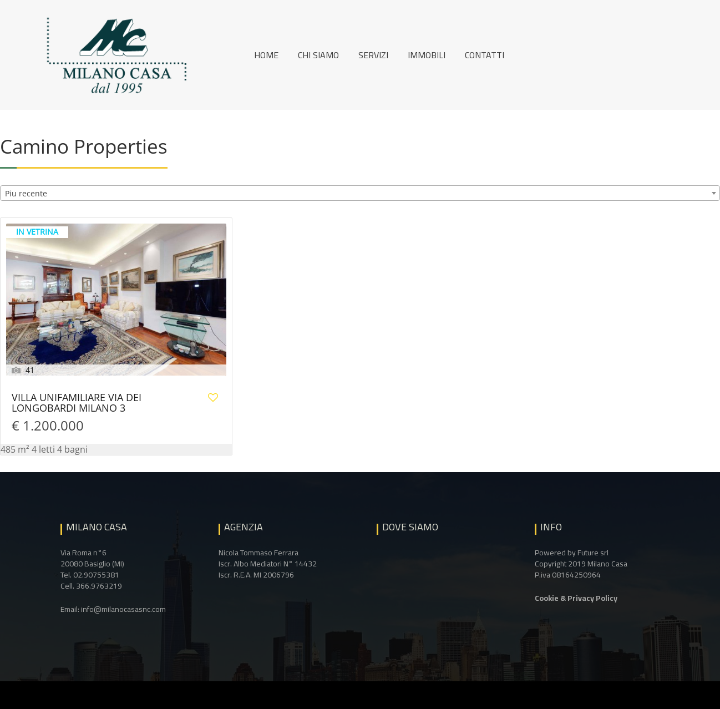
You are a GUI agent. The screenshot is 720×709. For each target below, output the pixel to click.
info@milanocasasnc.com (123, 609)
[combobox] (360, 193)
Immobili (426, 54)
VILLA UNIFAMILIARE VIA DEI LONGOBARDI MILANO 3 (76, 403)
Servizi (373, 54)
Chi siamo (318, 54)
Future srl (593, 552)
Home (266, 54)
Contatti (484, 54)
